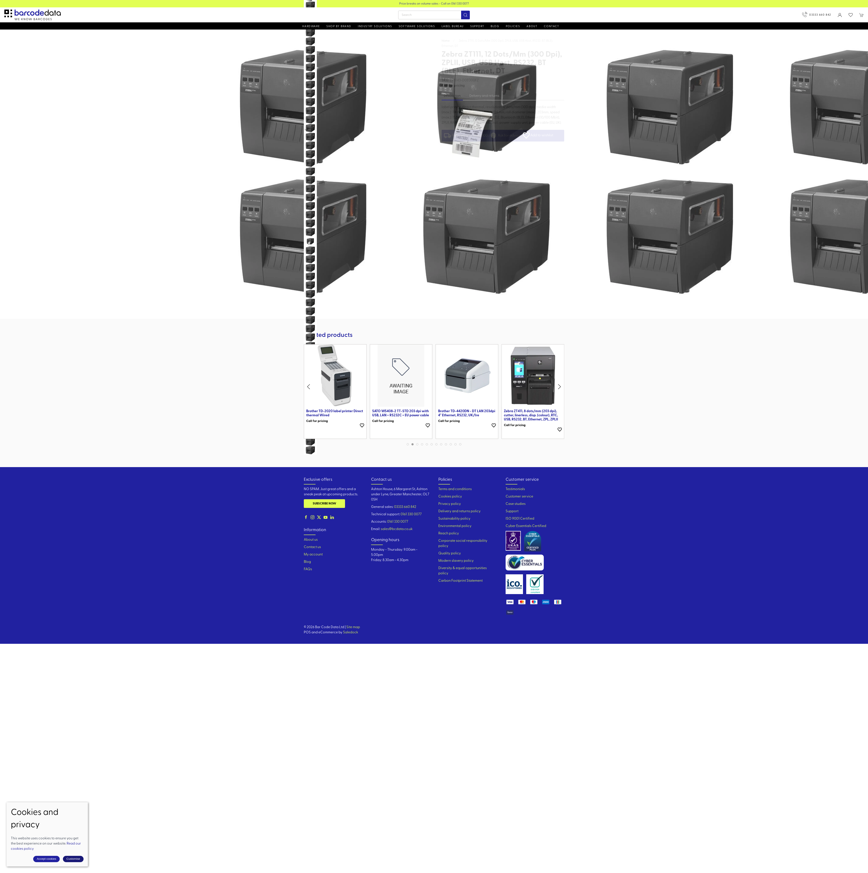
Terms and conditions (455, 489)
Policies (513, 26)
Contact (551, 26)
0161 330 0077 (411, 514)
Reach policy (448, 533)
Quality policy (449, 553)
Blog (495, 26)
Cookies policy (450, 496)
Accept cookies (46, 858)
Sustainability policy (454, 519)
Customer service (519, 496)
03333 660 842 (816, 14)
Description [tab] (452, 96)
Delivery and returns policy (459, 511)
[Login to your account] (840, 15)
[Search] (434, 15)
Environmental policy (455, 526)
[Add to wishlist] (362, 425)
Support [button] (477, 26)
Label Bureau (453, 26)
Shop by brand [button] (338, 26)
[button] (850, 15)
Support (512, 511)
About (531, 26)
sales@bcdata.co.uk (397, 529)
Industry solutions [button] (375, 26)
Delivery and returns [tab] (484, 96)
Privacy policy (449, 504)
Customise (73, 858)
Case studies (516, 504)
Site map (353, 627)
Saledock (350, 632)
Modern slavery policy (456, 561)
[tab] (408, 444)
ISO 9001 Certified (520, 519)
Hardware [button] (311, 26)
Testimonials (515, 489)
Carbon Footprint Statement (460, 581)
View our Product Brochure (434, 3)
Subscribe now (324, 503)
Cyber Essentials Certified (526, 526)
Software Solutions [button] (417, 26)
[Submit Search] (465, 15)
